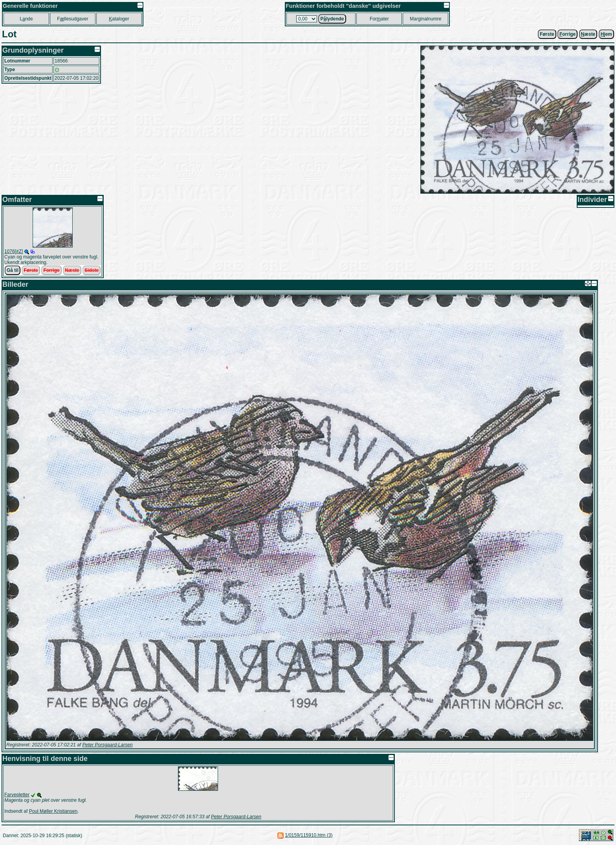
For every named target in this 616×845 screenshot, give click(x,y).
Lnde (26, 19)
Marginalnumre (425, 19)
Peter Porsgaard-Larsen (107, 745)
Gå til (12, 270)
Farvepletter (16, 794)
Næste (72, 270)
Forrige (51, 270)
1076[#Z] (13, 251)
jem (606, 34)
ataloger (119, 19)
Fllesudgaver (72, 19)
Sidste (91, 270)
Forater (379, 19)
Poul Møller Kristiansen (53, 811)
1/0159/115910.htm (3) (308, 835)
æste (588, 34)
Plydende (332, 19)
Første (547, 34)
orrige (567, 34)
